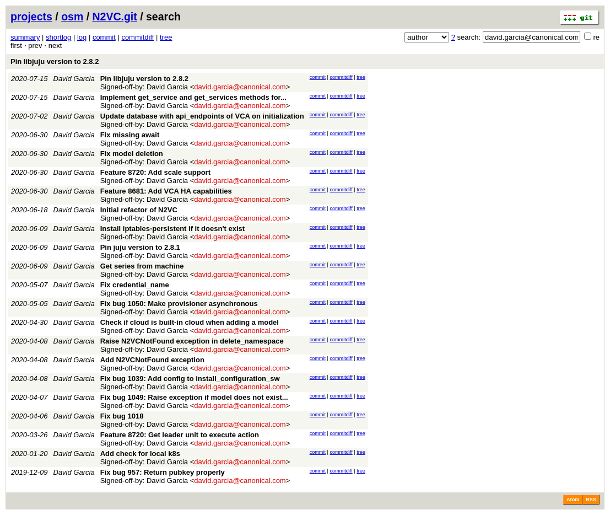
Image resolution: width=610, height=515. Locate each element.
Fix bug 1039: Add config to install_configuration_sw (190, 378)
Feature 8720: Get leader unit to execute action (179, 435)
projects (31, 16)
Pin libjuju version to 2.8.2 (54, 61)
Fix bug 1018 (122, 416)
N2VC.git (115, 16)
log (82, 37)
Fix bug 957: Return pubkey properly (162, 472)
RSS (591, 499)
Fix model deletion (131, 153)
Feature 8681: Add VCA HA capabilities (166, 191)
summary (25, 37)
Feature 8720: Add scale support (155, 172)
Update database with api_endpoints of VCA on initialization (202, 116)
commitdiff (137, 37)
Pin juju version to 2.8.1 (140, 247)
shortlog (58, 37)
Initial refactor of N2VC (138, 210)
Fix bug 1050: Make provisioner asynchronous (179, 303)
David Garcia (74, 78)
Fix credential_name (134, 285)
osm (72, 16)
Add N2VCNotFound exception (152, 360)
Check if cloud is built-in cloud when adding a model (189, 322)
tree (166, 37)
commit (104, 37)
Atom (572, 499)
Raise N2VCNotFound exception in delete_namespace (192, 341)
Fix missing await (130, 135)
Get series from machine (142, 266)
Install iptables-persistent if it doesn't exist (172, 228)
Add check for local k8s (140, 453)
